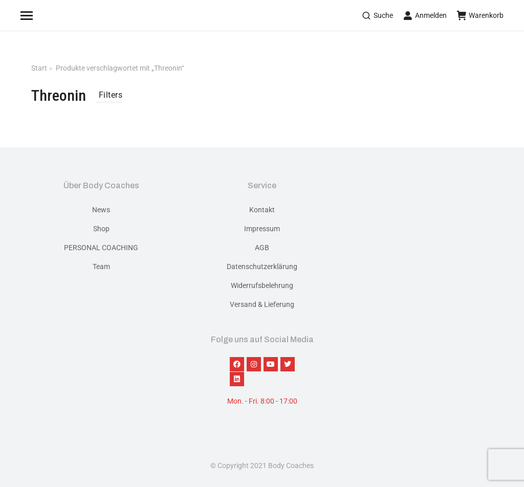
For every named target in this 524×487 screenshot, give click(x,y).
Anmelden (425, 15)
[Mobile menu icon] (39, 15)
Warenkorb (480, 15)
